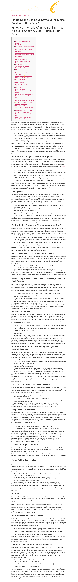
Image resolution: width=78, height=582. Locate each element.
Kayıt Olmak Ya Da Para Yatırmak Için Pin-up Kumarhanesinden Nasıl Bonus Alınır (24, 95)
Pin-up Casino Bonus (20, 89)
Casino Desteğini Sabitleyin (22, 66)
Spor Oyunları (18, 44)
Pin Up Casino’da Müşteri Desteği (23, 71)
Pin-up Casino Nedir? (20, 79)
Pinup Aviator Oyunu (20, 105)
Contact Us (26, 15)
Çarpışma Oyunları (19, 82)
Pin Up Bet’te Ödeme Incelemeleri (23, 81)
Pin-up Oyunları (19, 87)
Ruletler (17, 69)
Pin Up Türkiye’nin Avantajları (22, 67)
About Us (14, 15)
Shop (20, 15)
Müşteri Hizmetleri (19, 56)
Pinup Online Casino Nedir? (22, 64)
